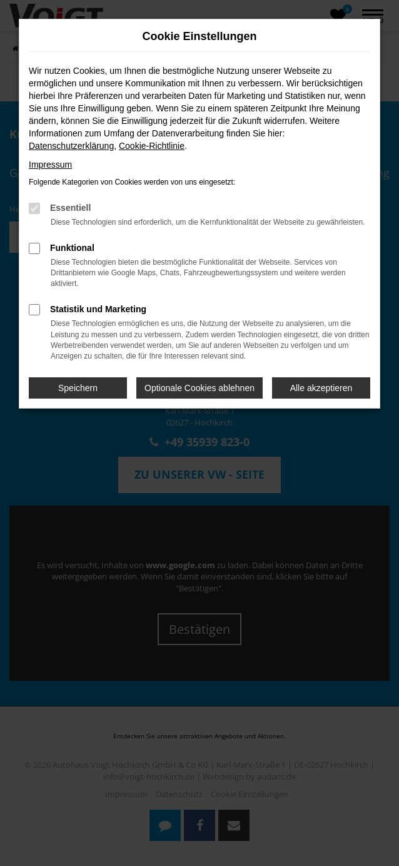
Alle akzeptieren (321, 388)
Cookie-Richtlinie (151, 146)
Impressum (50, 165)
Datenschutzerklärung (71, 146)
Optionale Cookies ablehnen (199, 388)
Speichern (78, 388)
